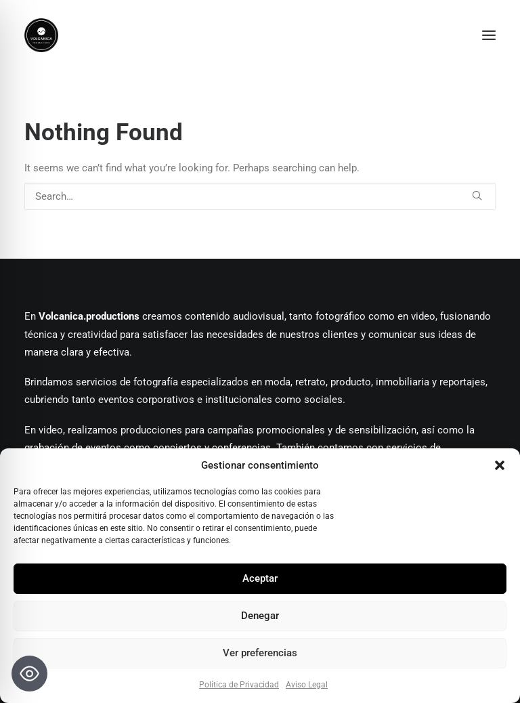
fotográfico (341, 316)
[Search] (260, 196)
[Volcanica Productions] (260, 35)
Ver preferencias (260, 653)
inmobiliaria (402, 382)
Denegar (260, 616)
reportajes (462, 382)
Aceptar (260, 578)
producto (350, 382)
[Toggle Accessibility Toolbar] (29, 673)
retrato (310, 382)
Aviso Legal (307, 684)
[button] (499, 465)
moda (276, 382)
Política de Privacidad (239, 684)
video (423, 316)
